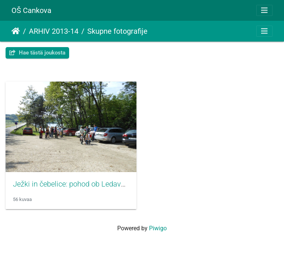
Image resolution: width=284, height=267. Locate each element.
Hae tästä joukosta (37, 52)
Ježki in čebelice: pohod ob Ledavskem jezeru (86, 183)
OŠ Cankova (31, 10)
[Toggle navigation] (264, 10)
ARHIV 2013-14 (53, 31)
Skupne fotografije (117, 31)
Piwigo (158, 228)
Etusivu (15, 31)
